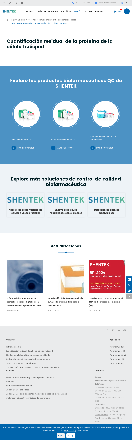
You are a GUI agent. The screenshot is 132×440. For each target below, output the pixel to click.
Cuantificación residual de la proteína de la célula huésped (39, 23)
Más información (23, 148)
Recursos (87, 11)
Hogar (13, 19)
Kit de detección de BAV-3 (63, 139)
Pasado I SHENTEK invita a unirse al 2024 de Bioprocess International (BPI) (106, 302)
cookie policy (70, 430)
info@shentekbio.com (105, 3)
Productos (41, 11)
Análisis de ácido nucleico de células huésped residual (25, 211)
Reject (61, 435)
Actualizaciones (66, 246)
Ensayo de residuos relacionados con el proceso (66, 211)
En (125, 3)
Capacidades (65, 11)
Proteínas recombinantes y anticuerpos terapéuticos (52, 19)
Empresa (30, 11)
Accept (71, 435)
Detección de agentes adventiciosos (106, 211)
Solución (77, 11)
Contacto (98, 11)
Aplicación (53, 11)
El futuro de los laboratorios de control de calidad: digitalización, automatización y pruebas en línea (24, 302)
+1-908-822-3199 (83, 2)
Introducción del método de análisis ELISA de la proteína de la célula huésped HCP (65, 302)
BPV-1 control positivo (21, 139)
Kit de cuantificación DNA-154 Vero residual (104, 138)
